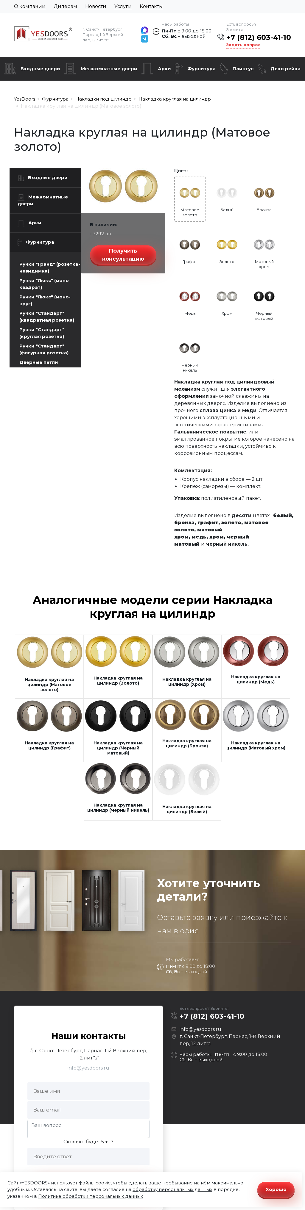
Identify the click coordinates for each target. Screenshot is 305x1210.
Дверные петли (38, 362)
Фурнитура (201, 68)
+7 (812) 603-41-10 (258, 37)
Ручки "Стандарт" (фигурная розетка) (44, 349)
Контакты (151, 6)
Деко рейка (285, 68)
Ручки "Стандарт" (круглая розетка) (41, 333)
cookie (103, 1183)
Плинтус (243, 68)
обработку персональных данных (172, 1189)
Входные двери (40, 68)
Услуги (123, 6)
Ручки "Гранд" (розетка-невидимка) (49, 267)
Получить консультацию (123, 255)
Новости (95, 6)
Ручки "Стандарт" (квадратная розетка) (46, 316)
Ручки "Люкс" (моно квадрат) (44, 284)
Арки (164, 68)
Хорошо (276, 1189)
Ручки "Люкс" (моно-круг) (45, 300)
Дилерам (65, 6)
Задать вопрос (243, 44)
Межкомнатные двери (109, 68)
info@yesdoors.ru (88, 1068)
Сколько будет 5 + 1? (88, 1142)
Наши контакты (88, 1036)
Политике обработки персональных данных (90, 1196)
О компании (30, 6)
